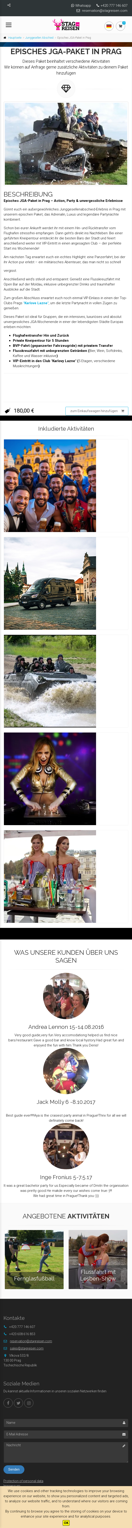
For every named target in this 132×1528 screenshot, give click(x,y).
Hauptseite (14, 37)
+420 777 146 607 (113, 5)
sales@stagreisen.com (27, 1348)
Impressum (11, 1486)
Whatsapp (83, 5)
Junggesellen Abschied (39, 37)
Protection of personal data (23, 1481)
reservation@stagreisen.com (104, 11)
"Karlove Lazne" (36, 303)
